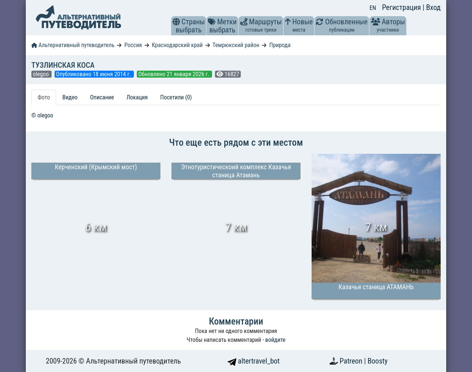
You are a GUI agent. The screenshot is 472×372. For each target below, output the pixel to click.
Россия (133, 45)
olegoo (41, 74)
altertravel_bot (254, 361)
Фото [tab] (44, 97)
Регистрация (402, 7)
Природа (280, 45)
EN (372, 7)
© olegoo (42, 115)
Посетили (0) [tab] (176, 97)
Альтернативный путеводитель (72, 45)
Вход (433, 7)
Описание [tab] (102, 97)
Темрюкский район (235, 45)
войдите (275, 339)
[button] (176, 21)
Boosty (378, 361)
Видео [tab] (69, 97)
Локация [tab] (137, 97)
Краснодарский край (177, 45)
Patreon (352, 361)
